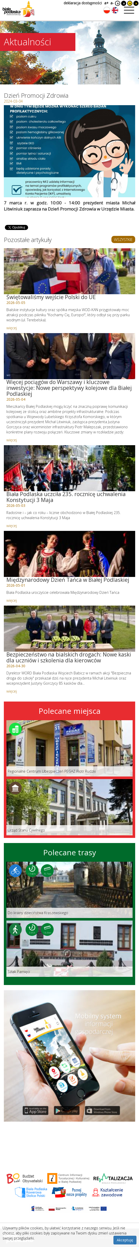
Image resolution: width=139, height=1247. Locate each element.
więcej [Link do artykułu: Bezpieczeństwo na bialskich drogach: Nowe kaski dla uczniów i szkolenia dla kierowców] (11, 691)
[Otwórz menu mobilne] (129, 10)
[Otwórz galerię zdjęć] (69, 151)
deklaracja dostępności (83, 3)
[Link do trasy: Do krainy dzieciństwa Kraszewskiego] (69, 890)
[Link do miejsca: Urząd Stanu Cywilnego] (69, 807)
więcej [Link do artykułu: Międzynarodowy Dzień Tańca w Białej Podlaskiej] (11, 600)
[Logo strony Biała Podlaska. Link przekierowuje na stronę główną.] (18, 9)
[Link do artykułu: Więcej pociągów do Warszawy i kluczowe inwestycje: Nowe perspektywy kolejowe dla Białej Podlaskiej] (69, 356)
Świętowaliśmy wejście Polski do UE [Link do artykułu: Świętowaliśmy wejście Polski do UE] (51, 297)
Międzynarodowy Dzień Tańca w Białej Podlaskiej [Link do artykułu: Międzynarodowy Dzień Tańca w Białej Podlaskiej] (67, 579)
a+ (106, 3)
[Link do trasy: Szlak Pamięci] (69, 949)
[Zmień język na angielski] (115, 10)
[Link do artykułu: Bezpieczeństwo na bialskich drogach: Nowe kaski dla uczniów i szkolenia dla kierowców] (69, 629)
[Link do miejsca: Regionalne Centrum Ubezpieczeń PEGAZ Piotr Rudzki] (69, 748)
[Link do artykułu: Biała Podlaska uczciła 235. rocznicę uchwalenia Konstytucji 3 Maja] (69, 468)
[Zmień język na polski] (106, 10)
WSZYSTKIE (123, 239)
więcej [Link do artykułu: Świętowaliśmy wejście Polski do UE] (11, 327)
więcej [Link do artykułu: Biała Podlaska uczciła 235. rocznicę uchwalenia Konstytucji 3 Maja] (11, 525)
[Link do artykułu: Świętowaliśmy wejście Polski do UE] (69, 271)
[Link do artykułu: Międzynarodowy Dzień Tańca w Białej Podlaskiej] (69, 554)
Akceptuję (125, 1240)
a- (112, 3)
